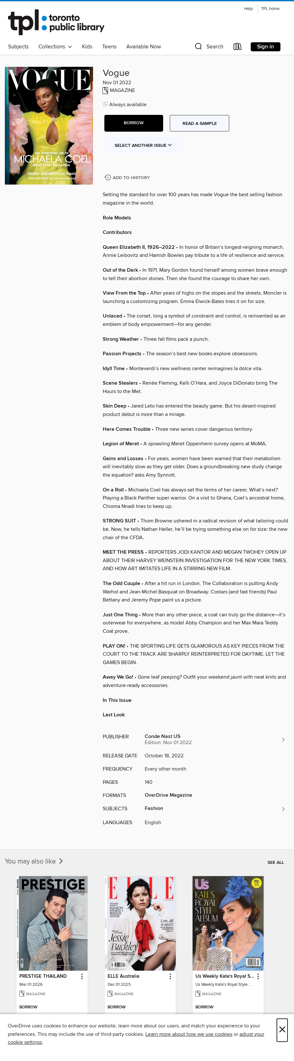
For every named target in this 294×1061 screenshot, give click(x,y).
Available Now (143, 46)
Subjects (18, 46)
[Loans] (237, 48)
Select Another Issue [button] (143, 145)
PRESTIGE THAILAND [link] (43, 976)
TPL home (270, 8)
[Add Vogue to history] (128, 178)
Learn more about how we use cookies (188, 1034)
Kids (87, 46)
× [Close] (282, 1030)
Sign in (265, 46)
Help (248, 8)
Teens (109, 46)
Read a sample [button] (200, 123)
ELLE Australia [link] (123, 976)
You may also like (34, 861)
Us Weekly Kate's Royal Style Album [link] (225, 976)
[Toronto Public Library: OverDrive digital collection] (56, 22)
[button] (208, 48)
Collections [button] (55, 46)
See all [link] (276, 862)
